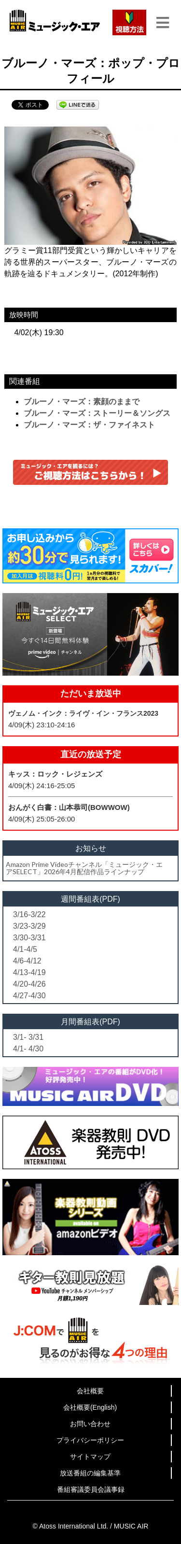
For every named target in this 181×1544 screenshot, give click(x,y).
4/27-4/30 (29, 996)
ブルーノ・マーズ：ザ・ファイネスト (89, 425)
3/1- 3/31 (28, 1037)
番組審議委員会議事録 (91, 1489)
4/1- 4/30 (28, 1049)
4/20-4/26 (29, 984)
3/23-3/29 (29, 926)
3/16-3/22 (29, 914)
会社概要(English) (90, 1407)
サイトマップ (90, 1456)
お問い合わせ (90, 1424)
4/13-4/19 (29, 972)
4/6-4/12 (27, 961)
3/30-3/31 (29, 938)
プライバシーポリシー (90, 1440)
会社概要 (90, 1391)
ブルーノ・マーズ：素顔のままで (81, 401)
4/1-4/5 (25, 949)
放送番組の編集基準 (90, 1473)
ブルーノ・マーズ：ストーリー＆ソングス (97, 413)
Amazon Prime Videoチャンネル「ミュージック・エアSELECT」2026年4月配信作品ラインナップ (84, 868)
